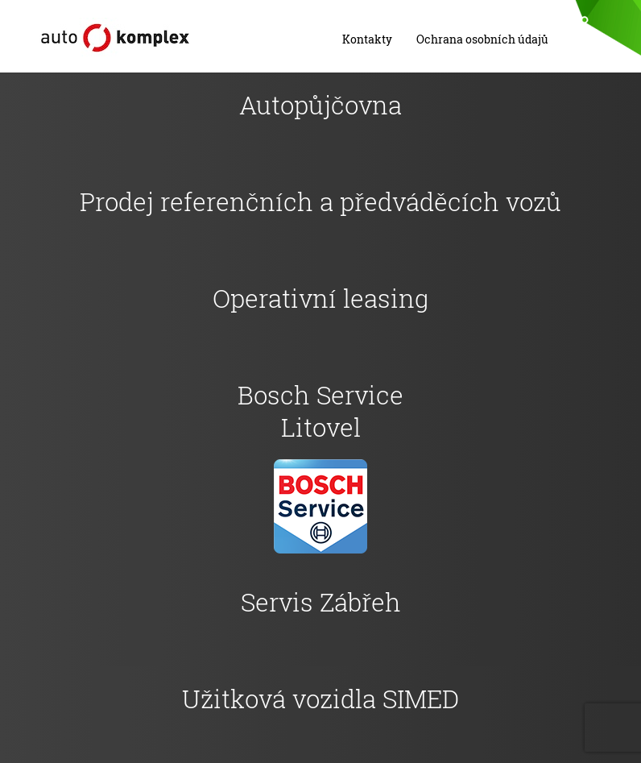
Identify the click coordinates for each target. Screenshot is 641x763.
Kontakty (367, 39)
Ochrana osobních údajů (482, 39)
